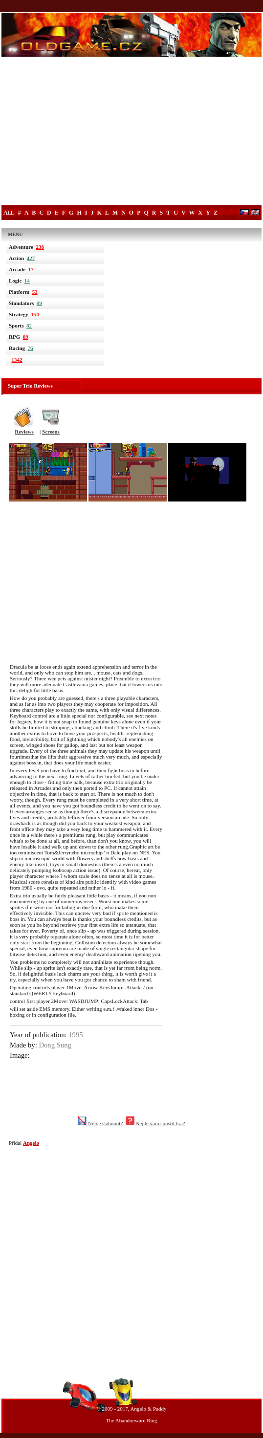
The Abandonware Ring (131, 1420)
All (8, 212)
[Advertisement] (131, 132)
